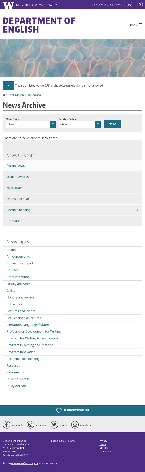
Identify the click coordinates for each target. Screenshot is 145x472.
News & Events (16, 94)
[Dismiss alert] (8, 85)
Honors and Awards (21, 297)
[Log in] (129, 4)
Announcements (18, 256)
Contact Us (105, 451)
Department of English (39, 24)
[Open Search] (140, 4)
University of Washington (24, 463)
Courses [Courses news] (12, 270)
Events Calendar (17, 199)
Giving (11, 291)
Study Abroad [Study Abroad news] (16, 386)
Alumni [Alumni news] (11, 250)
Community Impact (20, 263)
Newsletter (14, 188)
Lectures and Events (21, 311)
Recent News (34, 94)
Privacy (103, 440)
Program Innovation (21, 352)
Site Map (104, 448)
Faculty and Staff (18, 284)
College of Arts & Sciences (107, 4)
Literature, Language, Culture (28, 325)
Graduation (14, 221)
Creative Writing (18, 277)
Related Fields (67, 119)
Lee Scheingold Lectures (24, 318)
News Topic (13, 119)
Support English (72, 410)
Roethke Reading (18, 210)
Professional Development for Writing (34, 331)
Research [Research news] (13, 365)
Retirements (15, 372)
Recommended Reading (23, 359)
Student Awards (17, 177)
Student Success (18, 379)
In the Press (15, 304)
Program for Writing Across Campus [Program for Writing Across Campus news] (32, 338)
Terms (102, 444)
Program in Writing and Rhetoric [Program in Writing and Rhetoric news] (30, 345)
